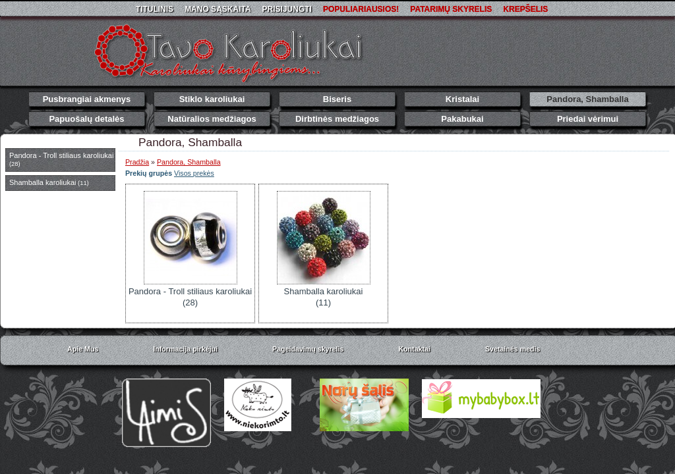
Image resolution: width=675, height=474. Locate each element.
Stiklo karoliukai (212, 99)
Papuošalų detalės (86, 119)
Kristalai (462, 99)
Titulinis (154, 9)
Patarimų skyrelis (451, 9)
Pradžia (137, 162)
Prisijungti (287, 9)
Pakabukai (462, 119)
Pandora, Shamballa (587, 99)
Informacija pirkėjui (185, 349)
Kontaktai (414, 349)
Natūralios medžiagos (211, 119)
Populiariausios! (361, 9)
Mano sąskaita (217, 9)
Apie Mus (82, 349)
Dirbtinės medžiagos (337, 119)
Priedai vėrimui (587, 119)
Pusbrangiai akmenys (87, 99)
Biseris (337, 99)
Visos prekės (194, 173)
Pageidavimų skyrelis (307, 349)
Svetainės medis (513, 349)
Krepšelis (525, 9)
